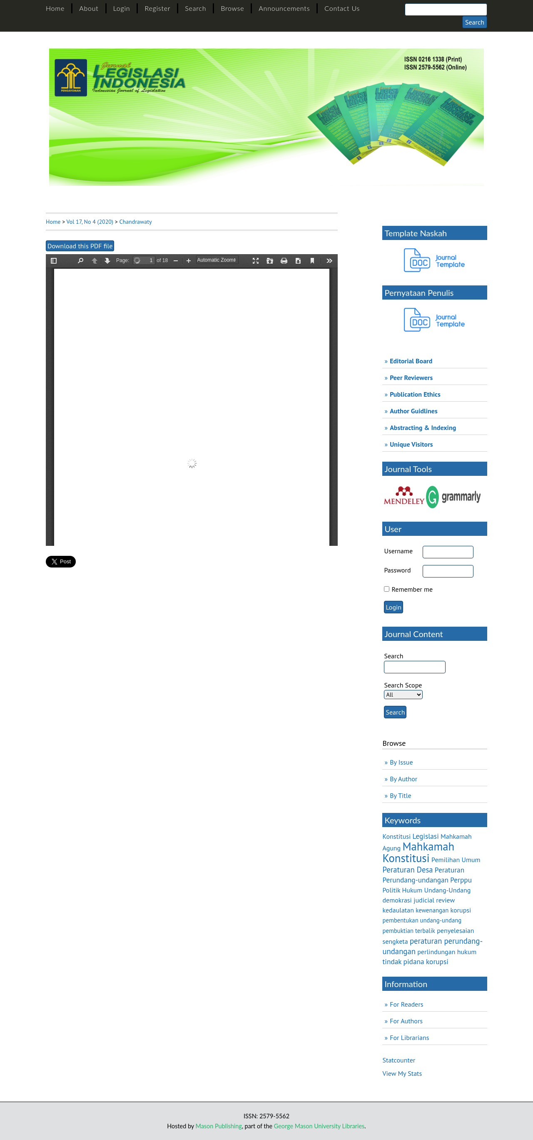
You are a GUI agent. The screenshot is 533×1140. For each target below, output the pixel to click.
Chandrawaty (135, 221)
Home (55, 8)
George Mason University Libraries (319, 1126)
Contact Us (342, 8)
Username (398, 551)
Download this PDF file (79, 246)
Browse (232, 8)
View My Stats (402, 1073)
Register (157, 8)
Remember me (412, 589)
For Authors (406, 1021)
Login (121, 8)
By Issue (401, 762)
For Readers (406, 1004)
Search (195, 8)
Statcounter (398, 1060)
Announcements (284, 8)
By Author (403, 779)
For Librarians (409, 1037)
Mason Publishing (219, 1126)
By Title (400, 795)
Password (397, 570)
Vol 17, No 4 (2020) (90, 221)
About (88, 8)
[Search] (446, 9)
